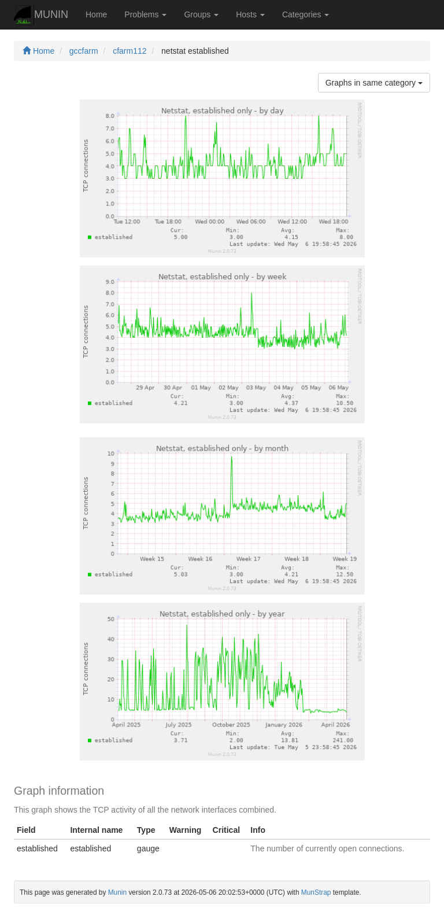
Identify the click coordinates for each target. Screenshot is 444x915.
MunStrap (316, 892)
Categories (306, 14)
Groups (201, 14)
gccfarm (83, 51)
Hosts (250, 14)
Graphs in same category (374, 82)
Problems (145, 14)
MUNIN (41, 15)
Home (96, 14)
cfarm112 (129, 51)
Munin (117, 892)
